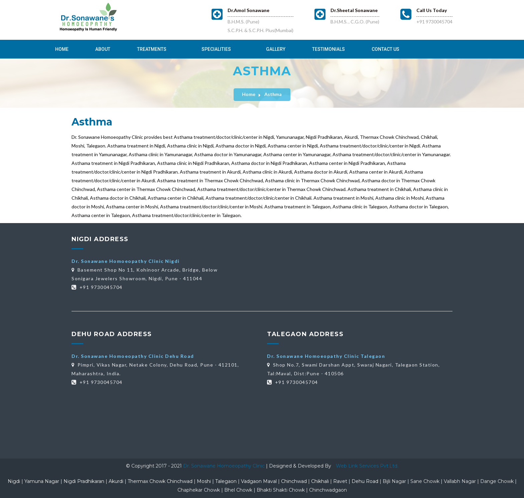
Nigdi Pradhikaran (83, 481)
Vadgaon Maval (259, 481)
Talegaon (226, 481)
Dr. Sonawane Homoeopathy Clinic (224, 466)
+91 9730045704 (434, 21)
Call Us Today (431, 10)
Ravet (340, 481)
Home (62, 49)
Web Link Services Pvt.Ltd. (367, 466)
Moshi (204, 481)
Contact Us (385, 49)
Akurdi (116, 481)
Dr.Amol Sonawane (248, 10)
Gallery (275, 49)
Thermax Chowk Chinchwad (160, 481)
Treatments (151, 49)
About (102, 49)
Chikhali (320, 481)
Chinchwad (294, 481)
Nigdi (14, 481)
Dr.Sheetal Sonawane (354, 10)
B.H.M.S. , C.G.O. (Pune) (355, 21)
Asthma (273, 94)
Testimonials (328, 49)
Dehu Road (365, 481)
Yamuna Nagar (41, 481)
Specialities (216, 49)
